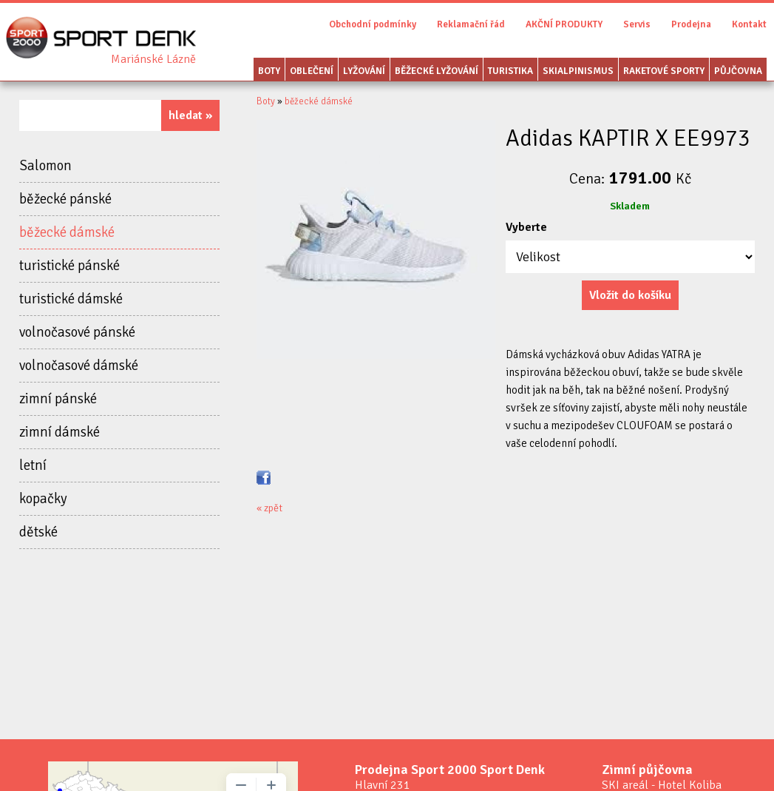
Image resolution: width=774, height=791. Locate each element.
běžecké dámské (67, 232)
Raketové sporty (664, 71)
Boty (269, 71)
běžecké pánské (65, 199)
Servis (637, 24)
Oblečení (311, 71)
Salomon (45, 166)
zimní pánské (58, 399)
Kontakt (749, 24)
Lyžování (364, 71)
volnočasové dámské (78, 365)
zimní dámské (59, 432)
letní (33, 465)
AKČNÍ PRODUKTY (564, 24)
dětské (38, 532)
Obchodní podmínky (372, 24)
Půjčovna (738, 71)
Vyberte (526, 227)
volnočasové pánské (77, 332)
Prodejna (691, 24)
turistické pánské (69, 266)
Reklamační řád (471, 24)
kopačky (43, 499)
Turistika (510, 71)
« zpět (269, 508)
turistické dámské (71, 299)
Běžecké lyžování (436, 71)
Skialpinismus (578, 71)
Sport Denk (153, 59)
